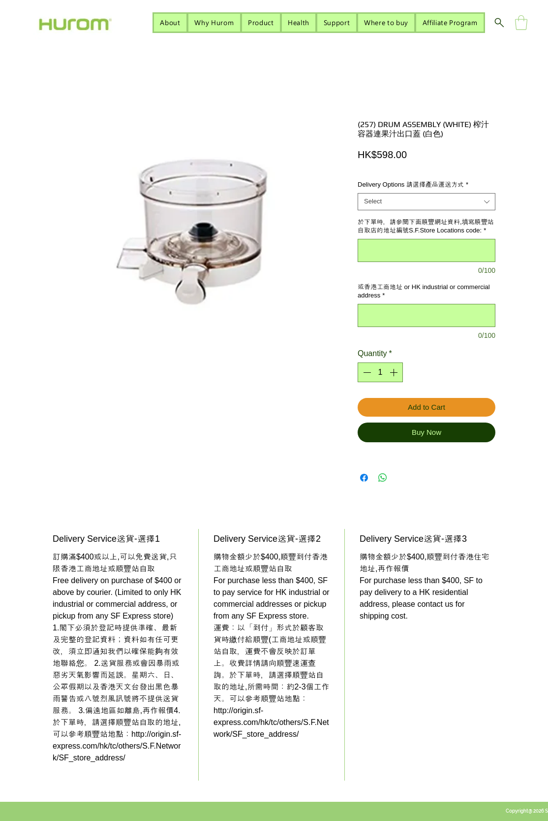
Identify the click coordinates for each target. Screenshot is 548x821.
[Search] (499, 22)
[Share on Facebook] (364, 478)
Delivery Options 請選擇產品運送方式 (413, 184)
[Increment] (394, 372)
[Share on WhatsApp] (383, 478)
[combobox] (426, 201)
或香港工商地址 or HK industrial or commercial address (424, 291)
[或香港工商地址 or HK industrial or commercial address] (426, 315)
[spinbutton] (380, 372)
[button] (521, 22)
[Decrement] (366, 372)
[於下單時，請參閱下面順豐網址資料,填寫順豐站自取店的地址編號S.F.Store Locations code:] (426, 250)
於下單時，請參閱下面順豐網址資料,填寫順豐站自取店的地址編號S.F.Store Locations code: (426, 226)
